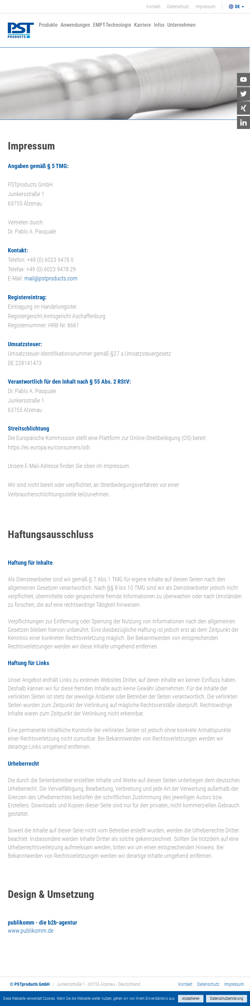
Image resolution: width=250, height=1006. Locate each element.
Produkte (48, 25)
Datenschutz (178, 6)
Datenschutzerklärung (226, 998)
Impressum (205, 6)
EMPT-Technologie (112, 25)
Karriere (142, 25)
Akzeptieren (191, 998)
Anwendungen (75, 25)
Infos (159, 25)
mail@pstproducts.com (50, 278)
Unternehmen (181, 25)
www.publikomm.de (30, 930)
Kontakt (153, 6)
